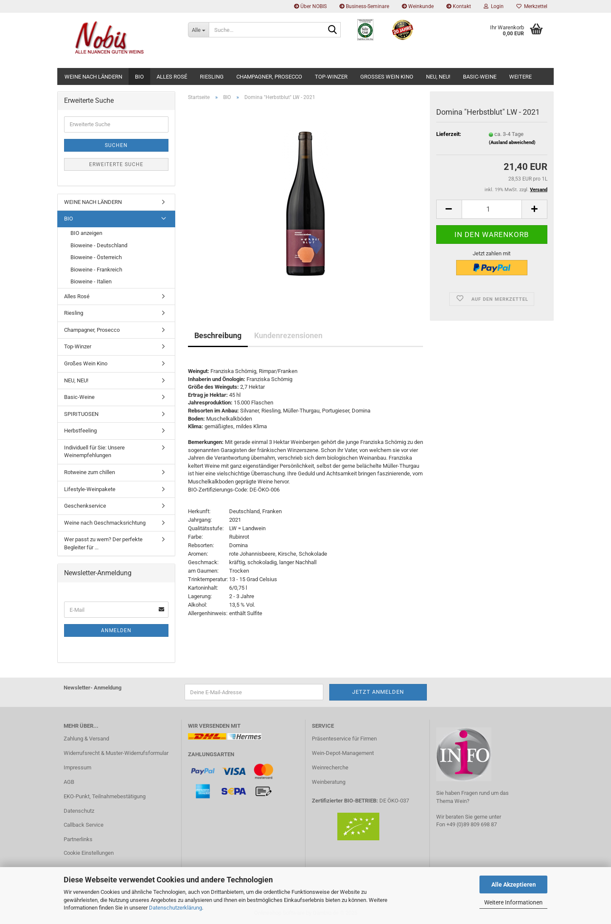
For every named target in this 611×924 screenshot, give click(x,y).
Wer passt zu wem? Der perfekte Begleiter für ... (103, 543)
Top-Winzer (331, 76)
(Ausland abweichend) (512, 142)
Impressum (77, 767)
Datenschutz (79, 811)
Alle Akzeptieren (513, 884)
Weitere (520, 76)
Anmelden (116, 630)
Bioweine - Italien (91, 281)
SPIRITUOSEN (81, 414)
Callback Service (84, 825)
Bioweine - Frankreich (96, 269)
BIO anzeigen (86, 233)
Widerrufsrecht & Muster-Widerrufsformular (116, 753)
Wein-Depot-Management (343, 753)
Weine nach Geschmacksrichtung (105, 523)
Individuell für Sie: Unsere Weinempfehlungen (94, 451)
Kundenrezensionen (288, 335)
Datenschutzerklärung (175, 907)
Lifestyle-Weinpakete (89, 489)
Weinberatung (328, 782)
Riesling (212, 76)
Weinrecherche (330, 767)
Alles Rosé (172, 76)
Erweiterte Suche (116, 164)
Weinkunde (418, 6)
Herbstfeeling (80, 430)
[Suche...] (198, 29)
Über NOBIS (310, 6)
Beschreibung (217, 335)
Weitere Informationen (513, 902)
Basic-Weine (479, 76)
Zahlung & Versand (86, 738)
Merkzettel (531, 6)
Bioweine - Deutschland (98, 245)
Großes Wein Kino (386, 76)
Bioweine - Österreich (96, 257)
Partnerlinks (78, 839)
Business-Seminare (364, 6)
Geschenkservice (85, 506)
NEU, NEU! (438, 76)
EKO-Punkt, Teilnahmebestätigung (105, 796)
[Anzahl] (492, 209)
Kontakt (458, 6)
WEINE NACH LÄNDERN (93, 76)
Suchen (116, 145)
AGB (69, 782)
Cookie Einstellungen (89, 853)
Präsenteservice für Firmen (344, 738)
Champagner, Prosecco (269, 76)
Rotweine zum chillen (89, 472)
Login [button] (494, 6)
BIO (139, 76)
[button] (449, 209)
